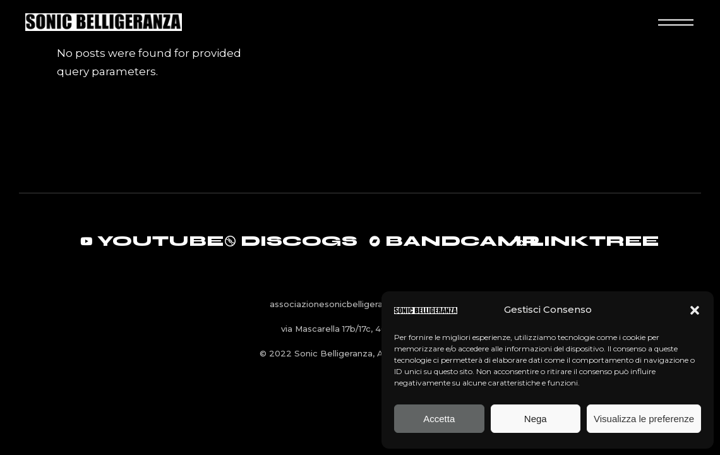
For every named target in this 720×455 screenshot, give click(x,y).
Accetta (439, 418)
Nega (535, 418)
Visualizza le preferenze (644, 418)
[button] (694, 310)
